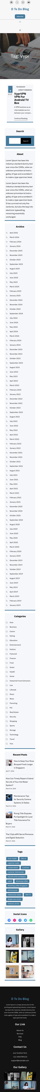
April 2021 (14, 488)
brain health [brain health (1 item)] (12, 859)
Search (25, 141)
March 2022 (14, 439)
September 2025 (16, 264)
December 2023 (16, 349)
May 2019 (14, 587)
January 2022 (15, 448)
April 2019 (14, 592)
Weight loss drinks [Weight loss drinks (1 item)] (14, 899)
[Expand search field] (20, 30)
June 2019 (14, 583)
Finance (13, 658)
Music (12, 694)
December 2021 (16, 453)
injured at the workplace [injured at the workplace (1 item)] (17, 877)
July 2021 (13, 475)
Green (12, 667)
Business (13, 627)
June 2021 (14, 479)
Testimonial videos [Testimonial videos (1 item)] (14, 895)
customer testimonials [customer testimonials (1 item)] (16, 872)
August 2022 (15, 417)
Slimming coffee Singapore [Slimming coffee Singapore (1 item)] (17, 886)
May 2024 (14, 327)
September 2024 (16, 313)
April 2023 (14, 381)
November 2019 (16, 565)
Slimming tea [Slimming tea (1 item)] (12, 890)
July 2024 (13, 318)
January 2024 (15, 345)
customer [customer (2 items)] (25, 868)
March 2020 (14, 547)
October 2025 (15, 260)
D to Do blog (20, 9)
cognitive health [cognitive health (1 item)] (13, 863)
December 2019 (16, 560)
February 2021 (15, 497)
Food (12, 663)
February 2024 (15, 340)
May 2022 (14, 430)
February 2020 (15, 551)
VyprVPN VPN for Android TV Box (20, 101)
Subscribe (20, 16)
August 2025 (15, 269)
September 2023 (16, 363)
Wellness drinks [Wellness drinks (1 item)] (13, 904)
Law (11, 685)
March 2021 (14, 493)
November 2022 (16, 403)
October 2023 (15, 358)
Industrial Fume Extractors (20, 681)
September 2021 (16, 466)
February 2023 (15, 390)
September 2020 (16, 520)
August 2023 (15, 367)
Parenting (13, 703)
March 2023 (14, 385)
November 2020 (16, 511)
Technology (20, 97)
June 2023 (14, 372)
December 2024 (16, 300)
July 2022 (13, 421)
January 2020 (15, 556)
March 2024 (14, 336)
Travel (12, 739)
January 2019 (15, 605)
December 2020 (16, 506)
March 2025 (14, 287)
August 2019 (15, 578)
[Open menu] (20, 22)
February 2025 (15, 291)
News (12, 699)
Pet (11, 708)
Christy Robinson (21, 98)
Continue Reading (20, 109)
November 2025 (16, 255)
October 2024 (15, 309)
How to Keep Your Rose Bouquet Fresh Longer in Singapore (24, 764)
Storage (13, 730)
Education (13, 640)
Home (12, 676)
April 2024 (14, 331)
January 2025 (15, 295)
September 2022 (16, 412)
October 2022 (15, 408)
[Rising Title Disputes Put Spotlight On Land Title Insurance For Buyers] (9, 815)
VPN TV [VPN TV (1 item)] (28, 895)
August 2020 (15, 524)
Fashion (13, 649)
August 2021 (15, 470)
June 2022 (14, 426)
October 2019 (15, 569)
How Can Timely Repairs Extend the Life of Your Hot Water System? (19, 781)
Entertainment (15, 645)
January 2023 (15, 394)
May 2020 (14, 538)
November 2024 (16, 304)
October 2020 (15, 515)
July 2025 (13, 273)
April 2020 (14, 542)
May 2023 (14, 376)
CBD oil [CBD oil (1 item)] (23, 859)
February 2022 (15, 444)
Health (12, 672)
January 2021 (15, 502)
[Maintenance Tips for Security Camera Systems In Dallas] (9, 798)
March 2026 (14, 237)
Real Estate (14, 712)
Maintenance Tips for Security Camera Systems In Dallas (22, 799)
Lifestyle (13, 690)
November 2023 (16, 354)
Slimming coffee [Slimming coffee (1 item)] (22, 881)
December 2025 (16, 251)
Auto (11, 622)
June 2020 (14, 533)
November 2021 (16, 457)
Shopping (13, 721)
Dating (12, 636)
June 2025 (14, 278)
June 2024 (14, 322)
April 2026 (14, 233)
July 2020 (13, 529)
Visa (11, 743)
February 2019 (15, 601)
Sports (12, 726)
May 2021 (14, 484)
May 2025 (14, 282)
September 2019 (16, 574)
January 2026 (15, 246)
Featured (13, 654)
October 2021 (15, 462)
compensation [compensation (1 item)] (13, 868)
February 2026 (15, 242)
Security (13, 717)
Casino (12, 631)
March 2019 (14, 596)
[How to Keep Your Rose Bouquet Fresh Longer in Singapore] (9, 763)
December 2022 (16, 399)
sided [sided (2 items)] (10, 881)
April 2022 (14, 435)
